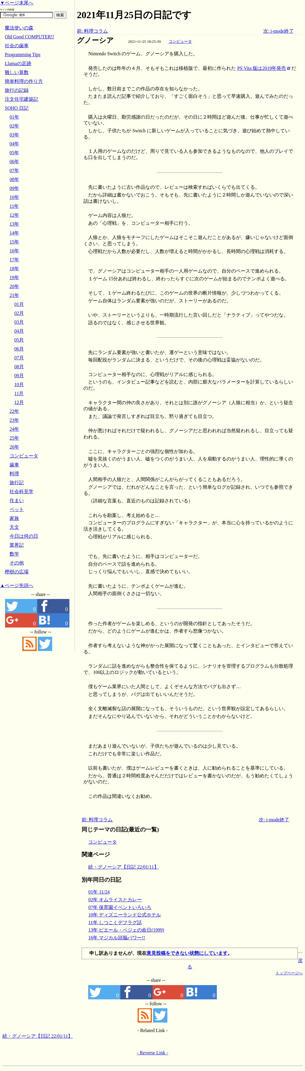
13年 (14, 224)
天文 (14, 527)
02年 (14, 125)
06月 (19, 348)
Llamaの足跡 (18, 63)
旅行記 (17, 482)
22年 (14, 411)
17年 (14, 259)
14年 (14, 232)
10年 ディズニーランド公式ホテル (124, 914)
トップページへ (289, 973)
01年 (14, 116)
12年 (14, 215)
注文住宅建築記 (21, 99)
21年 (14, 295)
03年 (14, 134)
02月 (19, 313)
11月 (19, 393)
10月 (19, 384)
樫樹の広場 (17, 571)
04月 (19, 331)
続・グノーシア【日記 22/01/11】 (123, 866)
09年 (14, 188)
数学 (14, 553)
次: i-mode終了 (278, 31)
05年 (14, 152)
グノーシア (95, 40)
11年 (14, 206)
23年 (14, 420)
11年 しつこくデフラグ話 (114, 922)
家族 (14, 518)
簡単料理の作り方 (24, 81)
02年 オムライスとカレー (115, 899)
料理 (14, 473)
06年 (14, 161)
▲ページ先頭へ (16, 585)
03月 (19, 322)
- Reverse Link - (152, 1052)
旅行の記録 (17, 90)
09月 (19, 375)
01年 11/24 (99, 891)
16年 (14, 250)
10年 (14, 197)
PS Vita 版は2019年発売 (261, 68)
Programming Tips (23, 54)
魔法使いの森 (19, 27)
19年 (14, 277)
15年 (14, 241)
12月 (19, 402)
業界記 (17, 545)
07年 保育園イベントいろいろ (119, 907)
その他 (17, 562)
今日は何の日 (24, 536)
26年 (14, 446)
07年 (14, 170)
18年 (14, 268)
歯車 (14, 464)
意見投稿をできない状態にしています (187, 953)
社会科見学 (21, 491)
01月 (19, 304)
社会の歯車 (17, 45)
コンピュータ (180, 41)
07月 (19, 357)
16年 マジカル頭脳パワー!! (116, 937)
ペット (17, 509)
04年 (14, 143)
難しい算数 (17, 72)
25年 (14, 438)
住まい (17, 500)
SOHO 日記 (17, 108)
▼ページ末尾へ (16, 2)
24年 (14, 429)
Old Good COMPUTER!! (29, 36)
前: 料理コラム (92, 31)
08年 (14, 179)
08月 (19, 366)
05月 (19, 339)
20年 (14, 286)
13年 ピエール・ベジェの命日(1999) (126, 929)
